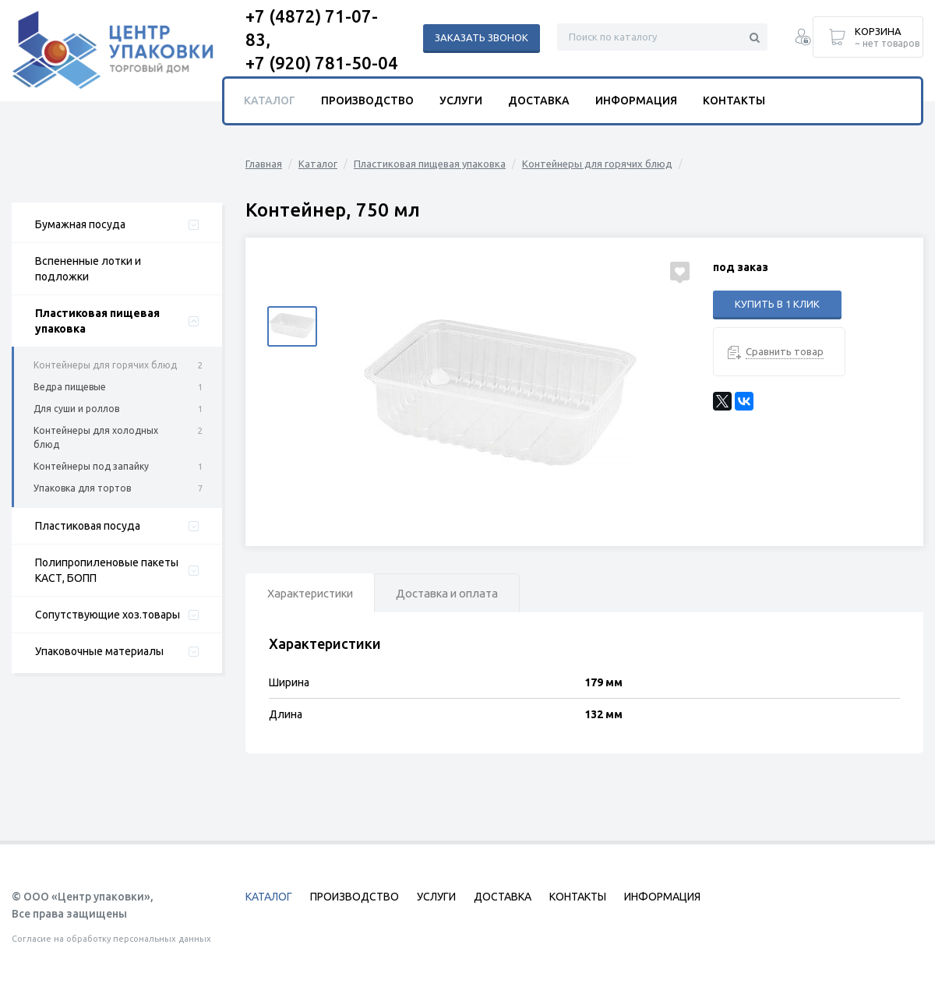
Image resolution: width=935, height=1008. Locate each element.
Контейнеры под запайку (91, 466)
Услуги (460, 100)
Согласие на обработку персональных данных (111, 938)
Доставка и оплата (464, 594)
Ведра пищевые (70, 387)
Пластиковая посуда (87, 526)
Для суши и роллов (76, 409)
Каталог (317, 163)
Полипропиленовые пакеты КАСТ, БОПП (106, 570)
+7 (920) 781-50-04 (321, 62)
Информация (636, 100)
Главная (263, 163)
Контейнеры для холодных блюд (96, 437)
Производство (367, 100)
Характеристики (316, 594)
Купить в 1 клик (777, 303)
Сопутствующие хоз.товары (107, 614)
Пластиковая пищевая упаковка (97, 321)
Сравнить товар (785, 351)
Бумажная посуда (80, 224)
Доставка (539, 100)
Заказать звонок (481, 37)
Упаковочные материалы (99, 651)
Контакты (734, 100)
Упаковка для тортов (82, 488)
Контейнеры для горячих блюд (105, 365)
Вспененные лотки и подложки (88, 269)
